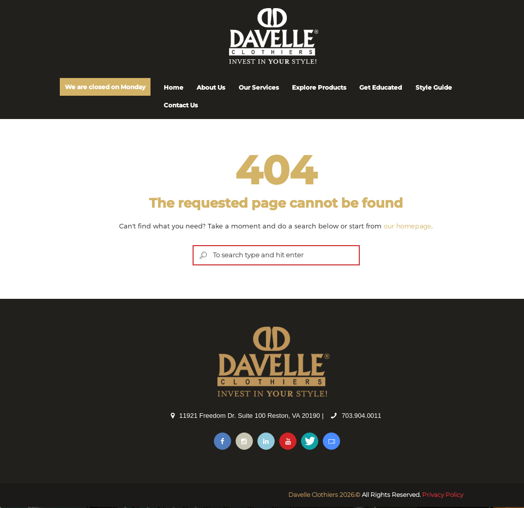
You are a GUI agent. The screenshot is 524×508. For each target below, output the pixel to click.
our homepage (407, 226)
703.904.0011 (362, 416)
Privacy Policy (442, 495)
